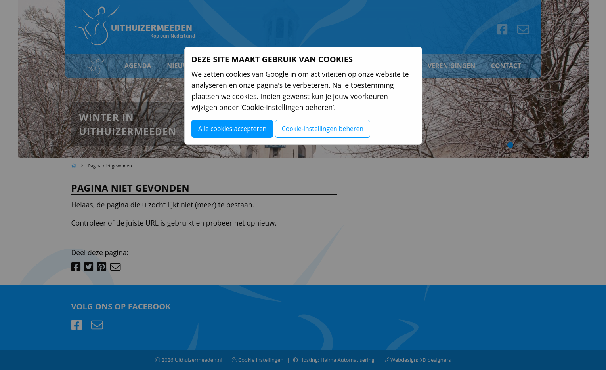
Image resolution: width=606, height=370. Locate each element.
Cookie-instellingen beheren (322, 128)
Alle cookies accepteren (232, 128)
